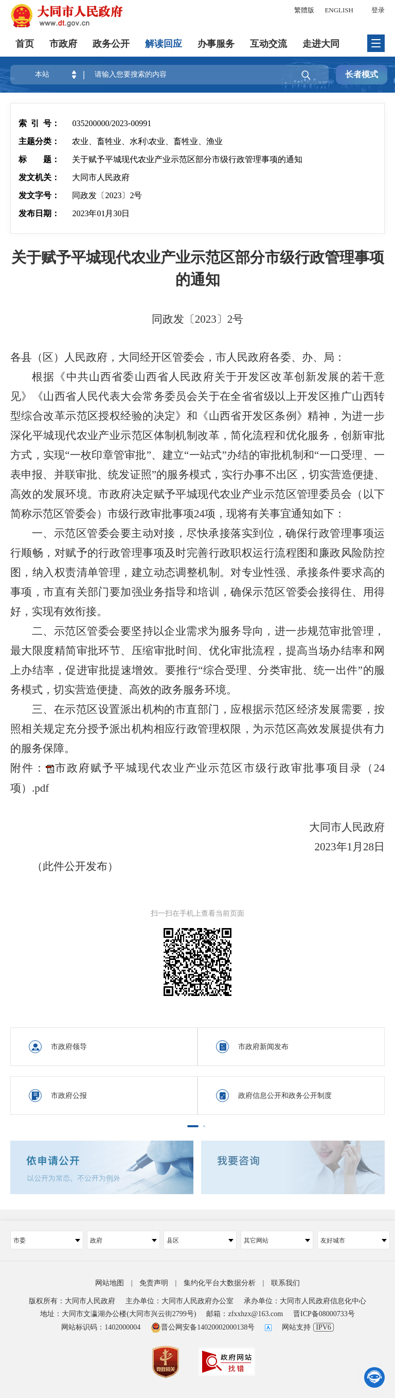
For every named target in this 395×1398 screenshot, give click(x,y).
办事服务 (216, 44)
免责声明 (153, 1283)
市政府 (63, 44)
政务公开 (111, 44)
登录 (378, 10)
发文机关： (39, 177)
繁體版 (304, 10)
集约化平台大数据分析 (220, 1283)
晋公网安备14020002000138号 (203, 1327)
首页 (24, 44)
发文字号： (39, 195)
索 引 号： (39, 123)
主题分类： (39, 141)
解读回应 (163, 44)
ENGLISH (339, 10)
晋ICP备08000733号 (324, 1314)
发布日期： (39, 213)
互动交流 (268, 44)
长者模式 (361, 74)
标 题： (39, 159)
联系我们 (285, 1283)
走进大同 (320, 44)
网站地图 (109, 1283)
